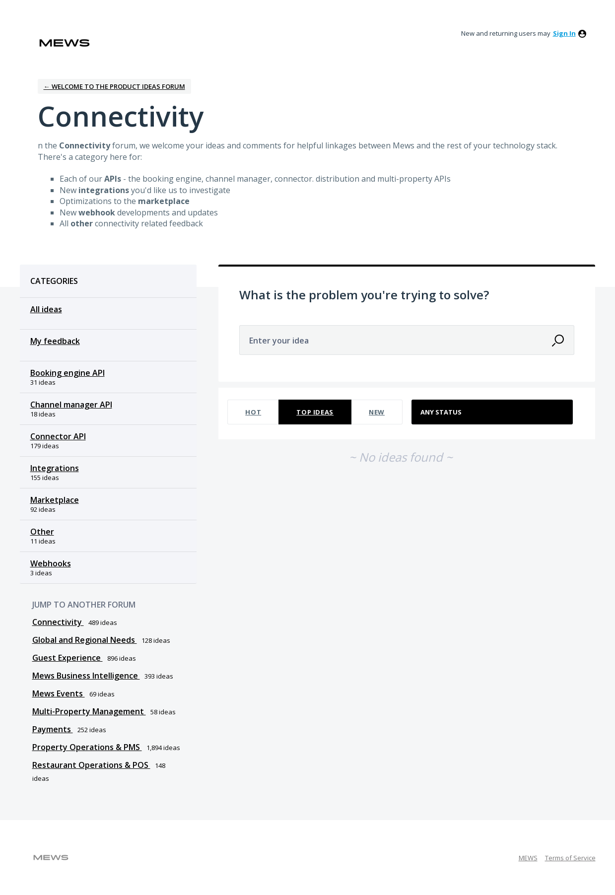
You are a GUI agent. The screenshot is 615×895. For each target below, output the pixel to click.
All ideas (46, 309)
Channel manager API (71, 404)
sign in (564, 33)
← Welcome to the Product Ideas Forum (114, 86)
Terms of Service (570, 857)
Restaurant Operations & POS (91, 764)
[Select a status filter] (492, 412)
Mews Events (58, 693)
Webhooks (50, 563)
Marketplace (54, 499)
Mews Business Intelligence (86, 675)
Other (42, 531)
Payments (52, 729)
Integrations (54, 468)
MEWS (528, 857)
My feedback (55, 341)
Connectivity (58, 622)
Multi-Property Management (89, 711)
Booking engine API (67, 372)
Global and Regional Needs (84, 639)
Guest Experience (67, 657)
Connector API (58, 436)
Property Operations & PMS (87, 747)
